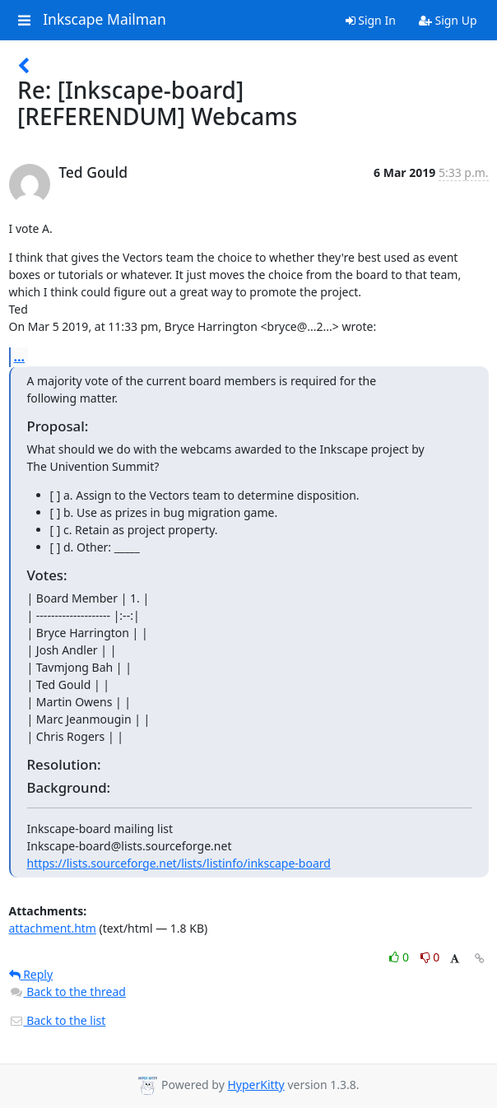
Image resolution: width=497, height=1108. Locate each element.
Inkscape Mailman (104, 20)
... (20, 356)
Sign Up (448, 20)
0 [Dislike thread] (430, 957)
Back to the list (57, 1020)
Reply (31, 974)
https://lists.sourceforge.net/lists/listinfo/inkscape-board (179, 863)
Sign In (371, 20)
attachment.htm (52, 928)
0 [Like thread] (400, 957)
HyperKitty (255, 1084)
